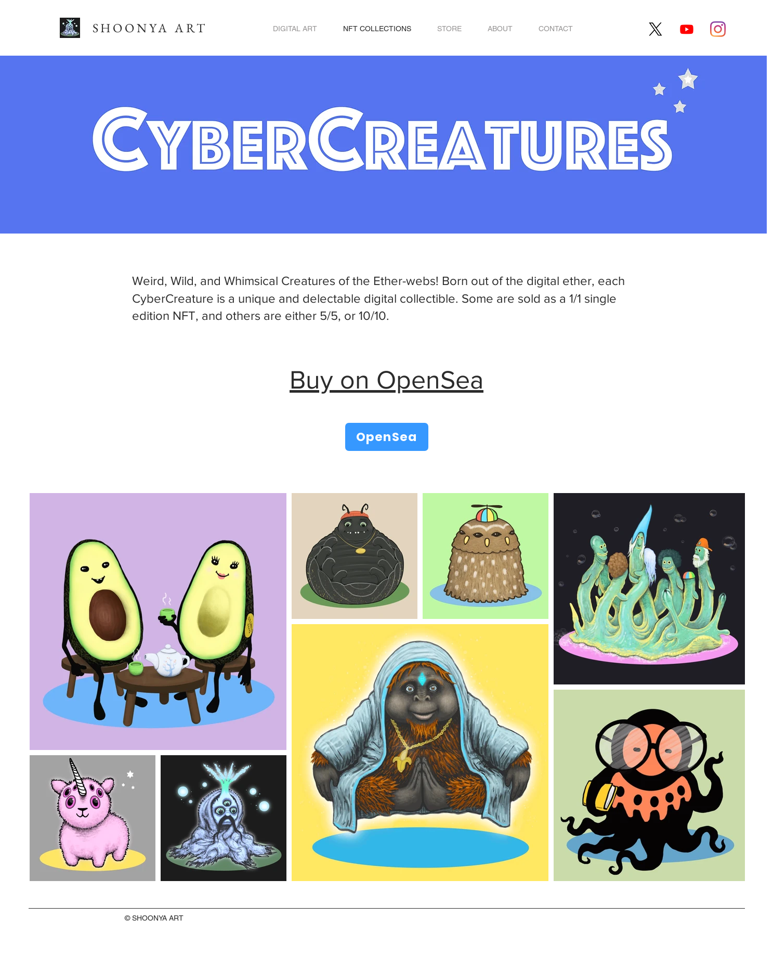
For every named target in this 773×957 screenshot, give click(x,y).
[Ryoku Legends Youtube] (687, 29)
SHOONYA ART (150, 28)
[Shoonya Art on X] (655, 29)
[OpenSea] (386, 437)
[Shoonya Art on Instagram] (718, 29)
